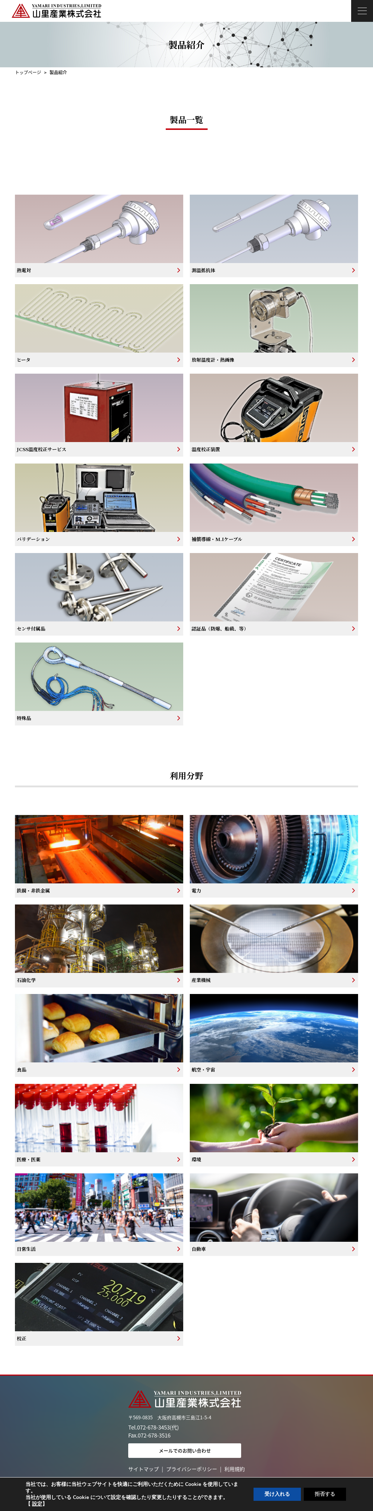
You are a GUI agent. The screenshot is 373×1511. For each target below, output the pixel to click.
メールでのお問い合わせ (185, 1450)
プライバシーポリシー (191, 1468)
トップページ (28, 72)
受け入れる (277, 1494)
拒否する (325, 1494)
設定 (37, 1504)
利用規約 (234, 1468)
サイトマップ (143, 1468)
